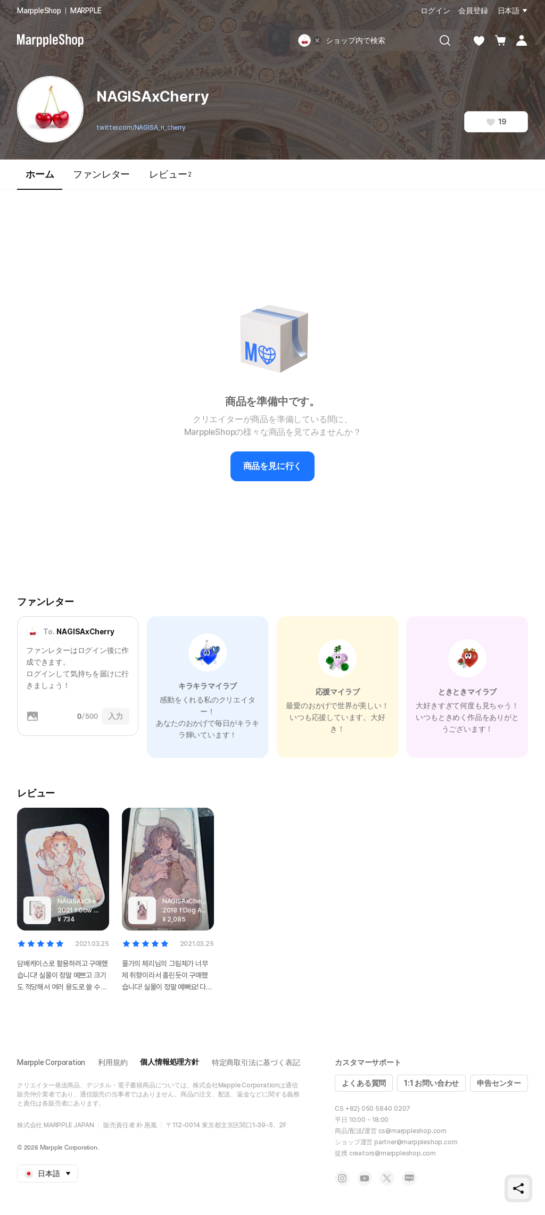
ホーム (39, 179)
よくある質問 (364, 1083)
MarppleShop (39, 10)
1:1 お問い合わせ (431, 1083)
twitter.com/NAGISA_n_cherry (140, 127)
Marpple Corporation (51, 1062)
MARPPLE (86, 10)
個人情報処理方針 (169, 1062)
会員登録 (473, 10)
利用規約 (112, 1062)
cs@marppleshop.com (412, 1131)
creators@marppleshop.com (392, 1153)
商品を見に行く (272, 466)
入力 (115, 716)
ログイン (435, 10)
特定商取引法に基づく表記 (256, 1062)
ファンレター (101, 174)
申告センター (499, 1083)
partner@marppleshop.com (415, 1142)
